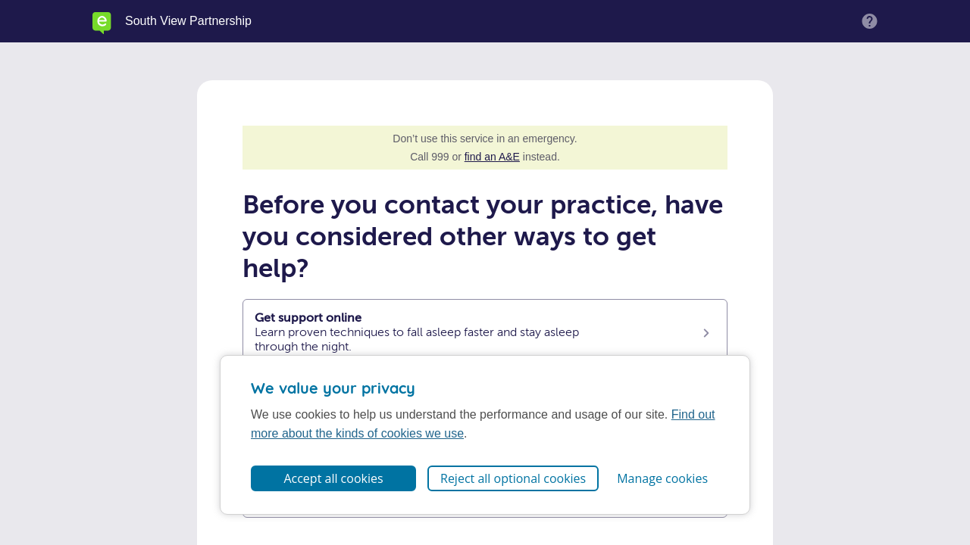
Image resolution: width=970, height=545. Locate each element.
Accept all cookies (333, 478)
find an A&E (492, 157)
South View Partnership (188, 21)
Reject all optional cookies (513, 478)
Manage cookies (662, 478)
